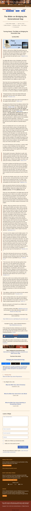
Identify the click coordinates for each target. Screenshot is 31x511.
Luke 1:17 (23, 301)
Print (17, 11)
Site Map (26, 503)
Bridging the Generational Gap (15, 359)
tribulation (7, 367)
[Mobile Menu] (27, 6)
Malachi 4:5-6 (24, 56)
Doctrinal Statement (15, 503)
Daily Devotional (26, 502)
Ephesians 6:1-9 (11, 230)
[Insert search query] (17, 9)
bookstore (5, 342)
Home (3, 502)
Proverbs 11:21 (11, 96)
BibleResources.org (22, 308)
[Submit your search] (21, 9)
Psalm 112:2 (19, 101)
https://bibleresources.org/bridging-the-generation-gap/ (15, 318)
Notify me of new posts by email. (12, 443)
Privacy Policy (22, 503)
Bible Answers (7, 25)
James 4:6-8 (23, 160)
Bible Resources (14, 502)
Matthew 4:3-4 (23, 182)
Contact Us (9, 503)
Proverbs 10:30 (18, 293)
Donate (14, 332)
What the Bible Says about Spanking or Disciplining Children (15, 403)
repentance (7, 366)
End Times (23, 25)
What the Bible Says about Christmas (15, 384)
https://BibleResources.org (15, 325)
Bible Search (10, 11)
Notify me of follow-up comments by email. (14, 440)
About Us (4, 503)
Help (23, 11)
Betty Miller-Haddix (10, 23)
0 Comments (16, 27)
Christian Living (16, 25)
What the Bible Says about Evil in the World (15, 393)
